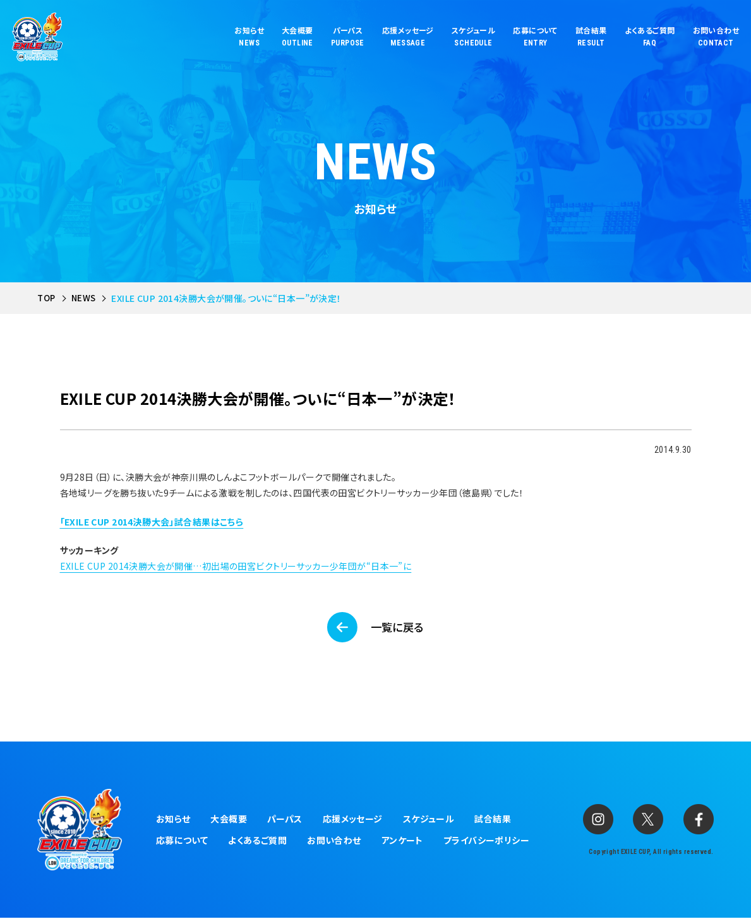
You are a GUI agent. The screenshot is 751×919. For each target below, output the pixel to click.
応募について (182, 842)
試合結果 (492, 820)
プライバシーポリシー (486, 842)
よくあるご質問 (257, 842)
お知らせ (173, 820)
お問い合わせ (334, 842)
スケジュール (429, 820)
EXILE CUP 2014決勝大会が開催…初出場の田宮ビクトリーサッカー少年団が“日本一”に (236, 566)
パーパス (285, 820)
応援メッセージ (353, 820)
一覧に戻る (398, 628)
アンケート (402, 842)
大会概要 (228, 820)
